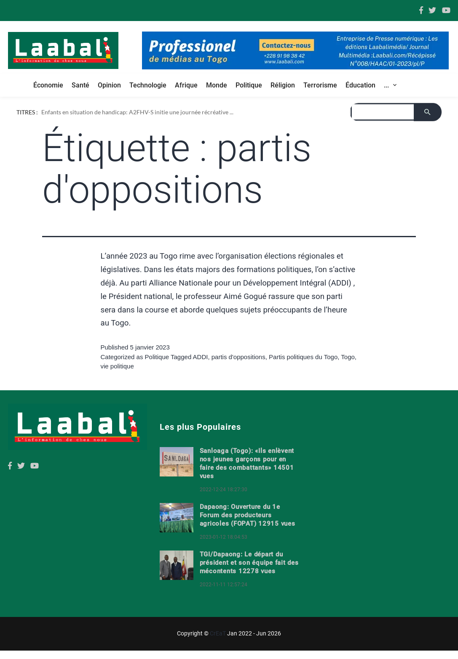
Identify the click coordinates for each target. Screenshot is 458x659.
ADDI (200, 356)
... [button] (387, 85)
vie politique (117, 366)
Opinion (109, 85)
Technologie (147, 85)
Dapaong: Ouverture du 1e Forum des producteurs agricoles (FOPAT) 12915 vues (247, 515)
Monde (216, 85)
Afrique (186, 85)
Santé (80, 85)
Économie (48, 85)
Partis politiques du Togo (303, 356)
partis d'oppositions (238, 356)
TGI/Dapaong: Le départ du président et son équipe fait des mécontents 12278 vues (249, 562)
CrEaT (218, 633)
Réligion (283, 85)
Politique (249, 85)
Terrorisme (320, 85)
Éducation (360, 85)
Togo (348, 356)
